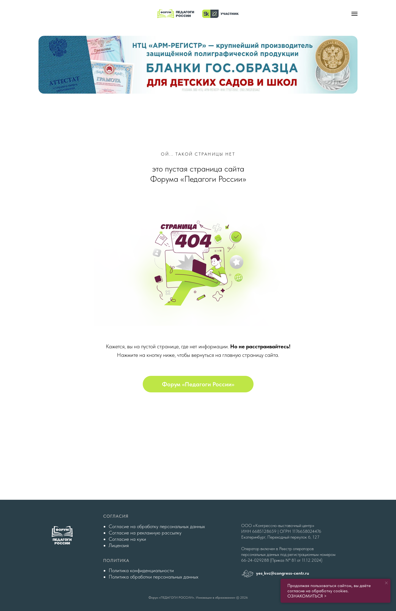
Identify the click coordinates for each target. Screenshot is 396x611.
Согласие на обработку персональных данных (157, 526)
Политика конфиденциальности (141, 570)
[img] (198, 65)
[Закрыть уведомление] (386, 583)
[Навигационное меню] (354, 14)
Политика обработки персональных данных (153, 577)
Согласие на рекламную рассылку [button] (145, 533)
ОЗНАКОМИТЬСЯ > (307, 596)
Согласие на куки (127, 539)
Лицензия (119, 545)
